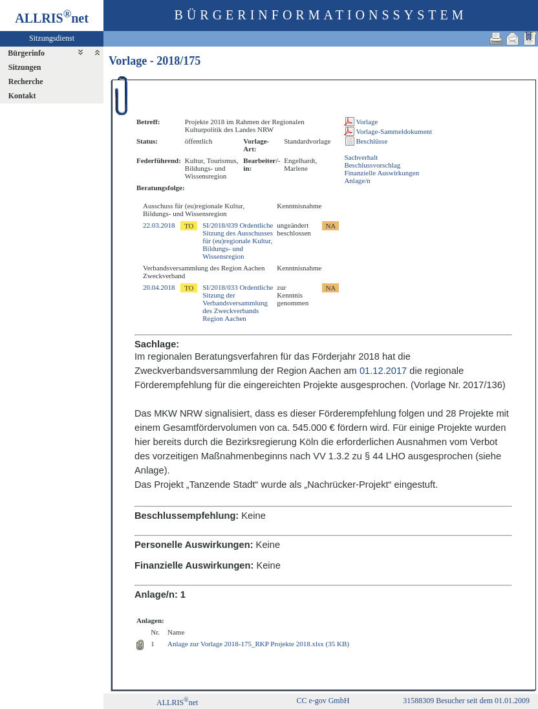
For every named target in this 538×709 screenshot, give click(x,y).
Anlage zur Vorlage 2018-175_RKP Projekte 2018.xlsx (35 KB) (258, 644)
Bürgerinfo (26, 53)
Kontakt (22, 95)
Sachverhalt (361, 157)
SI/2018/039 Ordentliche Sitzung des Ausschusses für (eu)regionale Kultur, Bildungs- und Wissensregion (237, 240)
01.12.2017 (383, 370)
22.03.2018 (159, 225)
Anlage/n (357, 180)
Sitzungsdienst (51, 38)
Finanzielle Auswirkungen (381, 173)
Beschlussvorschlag (372, 165)
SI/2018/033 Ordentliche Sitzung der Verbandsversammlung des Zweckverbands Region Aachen (237, 302)
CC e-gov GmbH (322, 700)
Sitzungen (24, 67)
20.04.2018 (159, 287)
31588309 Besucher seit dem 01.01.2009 (466, 700)
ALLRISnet (177, 702)
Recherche (25, 81)
